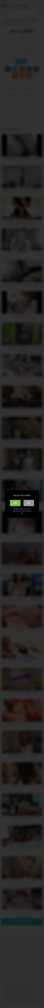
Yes (15, 503)
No (28, 503)
